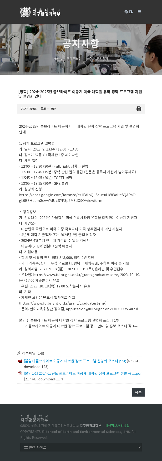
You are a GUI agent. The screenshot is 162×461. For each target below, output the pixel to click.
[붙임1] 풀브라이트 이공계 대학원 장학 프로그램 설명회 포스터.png (75, 360)
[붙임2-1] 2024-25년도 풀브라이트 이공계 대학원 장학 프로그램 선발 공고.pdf (83, 373)
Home (58, 58)
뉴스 (89, 58)
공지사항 (102, 58)
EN (128, 12)
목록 (138, 392)
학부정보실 (74, 58)
